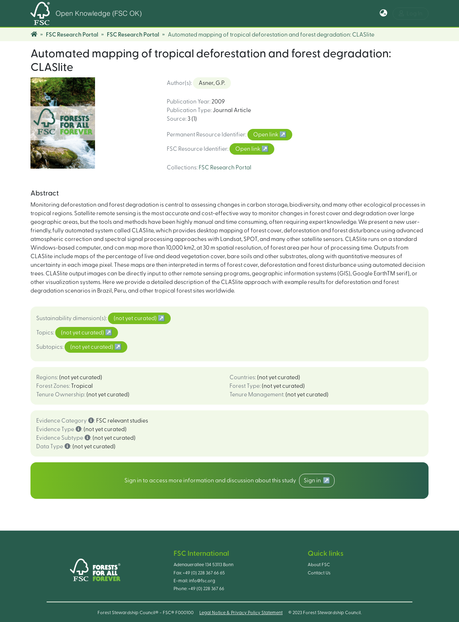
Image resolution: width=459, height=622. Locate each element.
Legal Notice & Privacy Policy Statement (241, 613)
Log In (410, 13)
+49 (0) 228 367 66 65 (204, 573)
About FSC (319, 565)
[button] (383, 13)
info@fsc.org (202, 581)
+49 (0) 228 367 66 (206, 589)
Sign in (313, 480)
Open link (266, 135)
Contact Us (319, 573)
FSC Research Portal (72, 35)
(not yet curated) (136, 318)
